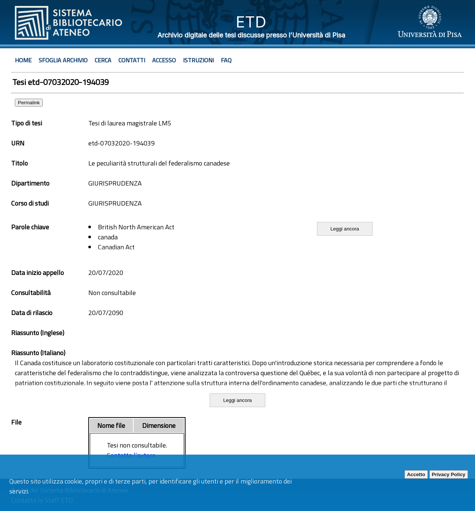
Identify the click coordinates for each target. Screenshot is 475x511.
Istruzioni (198, 60)
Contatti (131, 60)
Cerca (103, 60)
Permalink (29, 102)
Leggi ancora (344, 229)
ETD (251, 21)
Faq (226, 60)
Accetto (416, 474)
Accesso (164, 60)
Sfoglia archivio (63, 60)
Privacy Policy (448, 474)
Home (23, 60)
